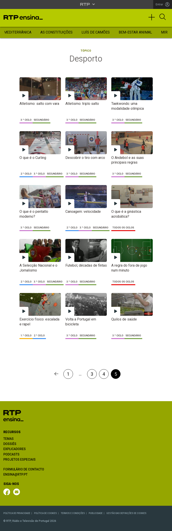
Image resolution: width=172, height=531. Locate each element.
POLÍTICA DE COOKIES (45, 513)
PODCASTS (11, 454)
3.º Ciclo (26, 119)
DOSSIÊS (9, 444)
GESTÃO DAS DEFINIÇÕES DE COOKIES (126, 513)
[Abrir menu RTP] (86, 4)
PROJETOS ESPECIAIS (19, 459)
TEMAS (8, 438)
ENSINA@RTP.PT (15, 474)
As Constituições (56, 32)
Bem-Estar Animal (135, 32)
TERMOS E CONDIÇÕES (73, 513)
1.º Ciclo (26, 335)
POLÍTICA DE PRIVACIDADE (16, 513)
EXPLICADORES (14, 449)
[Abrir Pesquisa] (162, 17)
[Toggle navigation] (153, 19)
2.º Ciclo (26, 173)
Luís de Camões (96, 32)
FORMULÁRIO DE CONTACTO (23, 469)
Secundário (41, 119)
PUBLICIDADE (96, 513)
